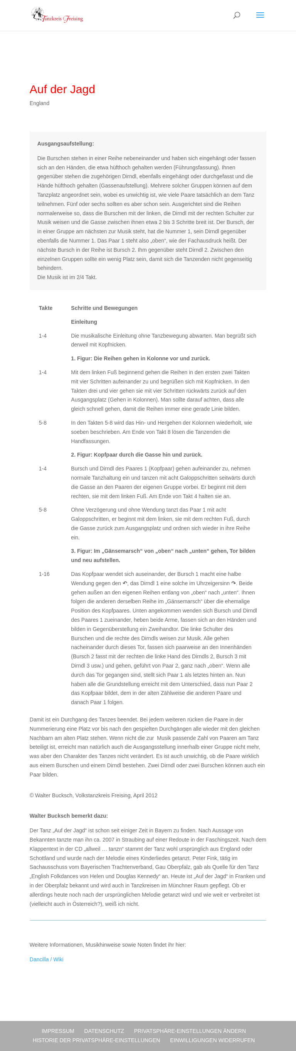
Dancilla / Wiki (47, 959)
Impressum (58, 1031)
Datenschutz (104, 1031)
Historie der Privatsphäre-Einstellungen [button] (96, 1040)
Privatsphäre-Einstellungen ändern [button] (190, 1031)
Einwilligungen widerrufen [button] (212, 1040)
